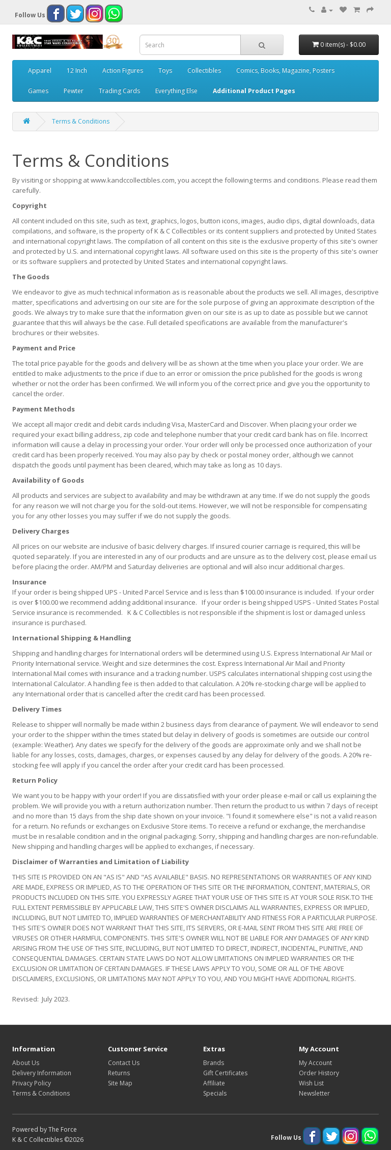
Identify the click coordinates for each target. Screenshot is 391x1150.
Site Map (120, 1083)
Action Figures (122, 70)
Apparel (39, 70)
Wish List (311, 1083)
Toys (165, 70)
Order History (319, 1073)
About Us (25, 1062)
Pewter (73, 90)
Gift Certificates (225, 1073)
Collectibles (204, 70)
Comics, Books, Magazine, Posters (285, 70)
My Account (315, 1062)
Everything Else (176, 90)
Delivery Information (41, 1073)
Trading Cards (119, 90)
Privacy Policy (31, 1083)
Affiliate (214, 1083)
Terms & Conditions (80, 121)
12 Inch (77, 70)
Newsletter (314, 1093)
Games (38, 90)
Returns (119, 1073)
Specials (215, 1093)
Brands (213, 1062)
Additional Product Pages (254, 90)
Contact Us (123, 1062)
